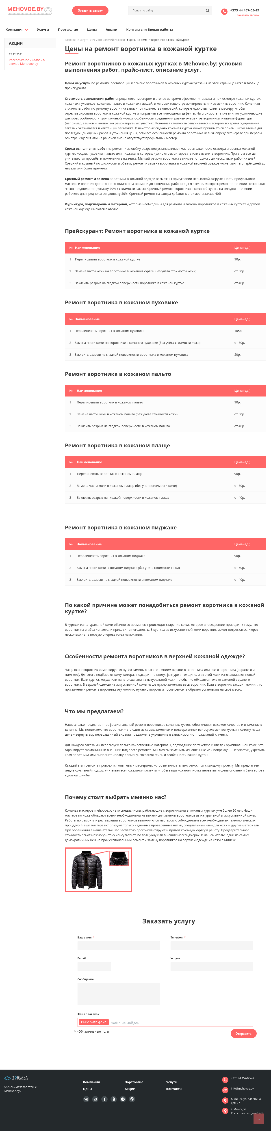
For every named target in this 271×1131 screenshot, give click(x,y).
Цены (92, 29)
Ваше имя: (86, 937)
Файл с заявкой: (89, 1014)
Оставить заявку (90, 10)
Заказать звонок (248, 15)
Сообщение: (86, 979)
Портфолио (68, 29)
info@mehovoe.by (242, 1088)
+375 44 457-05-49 (244, 10)
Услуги (43, 29)
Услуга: (176, 958)
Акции (111, 29)
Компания (17, 29)
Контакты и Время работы (149, 29)
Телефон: (178, 937)
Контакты (174, 1089)
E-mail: (82, 958)
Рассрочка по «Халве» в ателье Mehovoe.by (27, 62)
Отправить (243, 1034)
